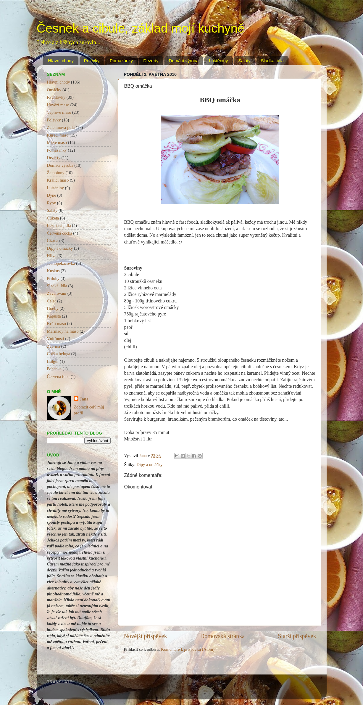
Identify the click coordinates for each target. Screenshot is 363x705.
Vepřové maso (59, 112)
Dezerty (151, 60)
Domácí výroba (184, 60)
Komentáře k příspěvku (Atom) (187, 649)
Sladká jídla (272, 60)
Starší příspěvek (297, 636)
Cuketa (53, 218)
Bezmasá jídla (59, 225)
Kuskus (53, 270)
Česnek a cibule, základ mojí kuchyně (141, 28)
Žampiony (55, 172)
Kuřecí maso (58, 135)
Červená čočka (59, 233)
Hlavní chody (61, 60)
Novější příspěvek (145, 636)
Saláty (244, 60)
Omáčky (54, 89)
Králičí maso (58, 180)
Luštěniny (218, 60)
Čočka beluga (58, 353)
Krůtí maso (56, 323)
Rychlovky (56, 97)
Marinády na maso (63, 331)
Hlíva (52, 255)
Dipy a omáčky (150, 464)
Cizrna (52, 240)
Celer (51, 301)
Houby (53, 308)
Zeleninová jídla (61, 127)
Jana (84, 399)
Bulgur (53, 361)
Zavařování (57, 293)
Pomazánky (121, 60)
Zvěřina (53, 346)
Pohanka (54, 368)
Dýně (51, 195)
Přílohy (53, 278)
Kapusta (54, 316)
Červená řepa (58, 376)
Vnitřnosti (55, 338)
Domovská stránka (222, 636)
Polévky (92, 60)
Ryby (51, 203)
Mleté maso (57, 142)
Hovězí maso (58, 104)
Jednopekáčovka (61, 263)
